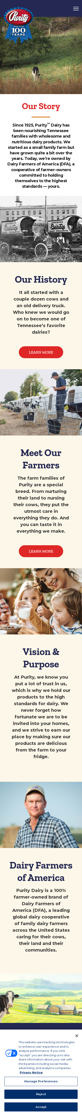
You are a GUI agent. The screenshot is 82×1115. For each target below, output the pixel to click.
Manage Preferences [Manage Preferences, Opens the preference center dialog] (41, 1082)
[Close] (77, 1036)
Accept (41, 1107)
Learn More (41, 352)
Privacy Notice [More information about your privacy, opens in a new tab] (31, 1073)
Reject (41, 1094)
